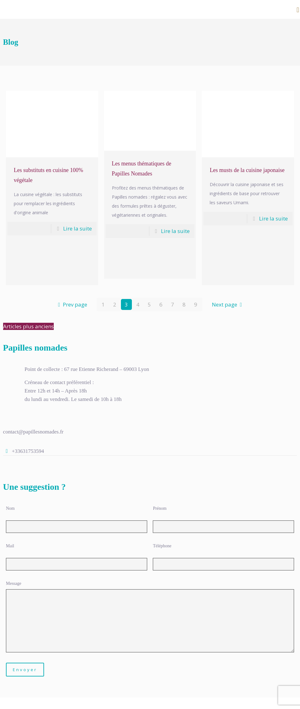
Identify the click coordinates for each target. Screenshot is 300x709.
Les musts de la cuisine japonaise (247, 170)
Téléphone (162, 546)
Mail (10, 546)
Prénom (160, 508)
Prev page (71, 304)
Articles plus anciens (28, 326)
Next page (228, 304)
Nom (10, 508)
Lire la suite (77, 228)
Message (13, 583)
